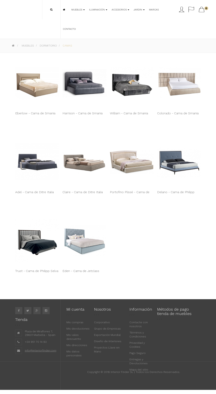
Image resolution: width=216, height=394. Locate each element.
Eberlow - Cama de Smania (35, 113)
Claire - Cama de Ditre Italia (82, 192)
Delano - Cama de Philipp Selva (175, 194)
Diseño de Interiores (107, 341)
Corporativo (102, 322)
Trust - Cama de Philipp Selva (36, 271)
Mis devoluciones (78, 328)
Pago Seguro (137, 353)
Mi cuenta (75, 309)
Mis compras (74, 322)
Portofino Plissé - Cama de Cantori (129, 194)
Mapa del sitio (138, 369)
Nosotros (102, 309)
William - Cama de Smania (129, 113)
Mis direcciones (76, 345)
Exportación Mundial (107, 334)
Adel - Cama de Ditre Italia (34, 192)
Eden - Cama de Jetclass (80, 271)
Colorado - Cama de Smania (178, 113)
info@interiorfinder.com (40, 350)
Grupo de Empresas (107, 328)
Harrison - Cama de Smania (82, 113)
